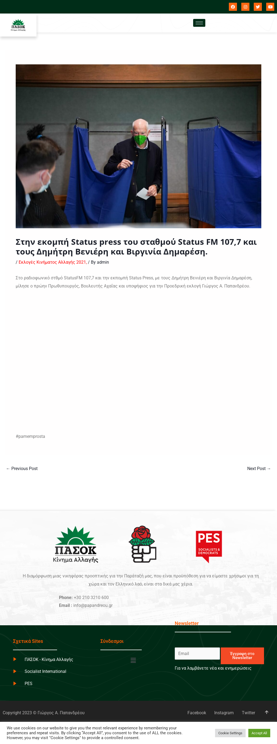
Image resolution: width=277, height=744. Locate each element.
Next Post (259, 468)
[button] (133, 661)
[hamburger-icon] (199, 23)
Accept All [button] (259, 733)
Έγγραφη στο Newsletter (242, 655)
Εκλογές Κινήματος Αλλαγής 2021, (53, 262)
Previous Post (22, 468)
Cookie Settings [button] (230, 733)
